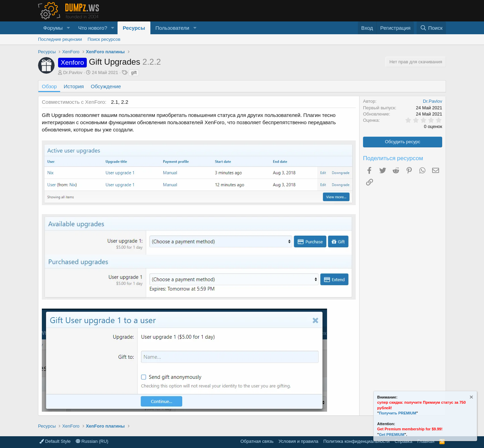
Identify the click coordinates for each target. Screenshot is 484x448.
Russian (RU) (92, 441)
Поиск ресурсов (103, 39)
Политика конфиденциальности (356, 441)
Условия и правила (298, 441)
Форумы (53, 28)
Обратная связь (256, 441)
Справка (403, 441)
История (74, 86)
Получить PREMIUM (397, 413)
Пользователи (172, 28)
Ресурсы (134, 28)
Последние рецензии (60, 39)
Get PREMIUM (391, 434)
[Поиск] (431, 27)
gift (134, 72)
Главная (425, 441)
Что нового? (92, 28)
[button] (68, 27)
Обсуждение (106, 86)
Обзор (49, 86)
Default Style (55, 441)
